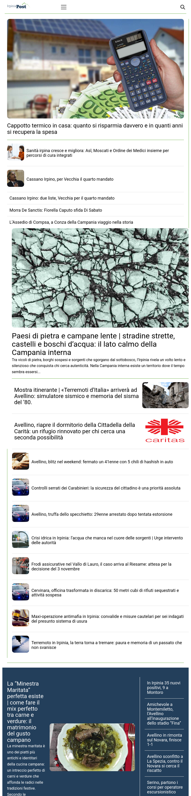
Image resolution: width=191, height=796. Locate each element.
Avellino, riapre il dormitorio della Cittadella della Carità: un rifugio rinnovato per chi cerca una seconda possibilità (74, 431)
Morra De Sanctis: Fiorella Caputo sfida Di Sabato (55, 210)
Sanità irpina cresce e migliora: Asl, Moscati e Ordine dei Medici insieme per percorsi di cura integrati (97, 153)
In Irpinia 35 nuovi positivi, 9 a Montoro (163, 687)
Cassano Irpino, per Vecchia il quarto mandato (69, 179)
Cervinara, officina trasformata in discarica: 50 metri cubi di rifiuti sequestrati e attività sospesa (105, 593)
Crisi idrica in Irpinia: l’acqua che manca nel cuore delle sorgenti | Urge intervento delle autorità (107, 540)
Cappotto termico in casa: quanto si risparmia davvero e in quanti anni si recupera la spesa (95, 128)
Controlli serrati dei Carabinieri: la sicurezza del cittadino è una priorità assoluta (106, 487)
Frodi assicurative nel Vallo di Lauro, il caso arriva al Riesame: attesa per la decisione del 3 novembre (101, 566)
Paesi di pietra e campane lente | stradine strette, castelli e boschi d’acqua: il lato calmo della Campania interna (93, 344)
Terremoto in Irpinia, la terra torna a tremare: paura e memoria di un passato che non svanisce (106, 645)
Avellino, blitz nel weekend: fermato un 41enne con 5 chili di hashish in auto (102, 461)
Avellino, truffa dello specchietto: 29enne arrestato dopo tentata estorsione (101, 514)
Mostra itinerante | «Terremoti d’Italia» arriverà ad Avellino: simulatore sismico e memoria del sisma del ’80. (76, 396)
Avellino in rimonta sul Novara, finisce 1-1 (164, 740)
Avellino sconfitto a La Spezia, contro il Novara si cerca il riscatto (165, 763)
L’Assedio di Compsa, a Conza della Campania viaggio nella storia (71, 222)
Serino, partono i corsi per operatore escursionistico (165, 787)
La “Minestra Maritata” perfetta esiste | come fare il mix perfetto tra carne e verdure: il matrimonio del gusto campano (25, 711)
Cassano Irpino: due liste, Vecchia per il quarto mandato (61, 198)
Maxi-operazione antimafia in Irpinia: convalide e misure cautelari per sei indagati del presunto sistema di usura (107, 619)
